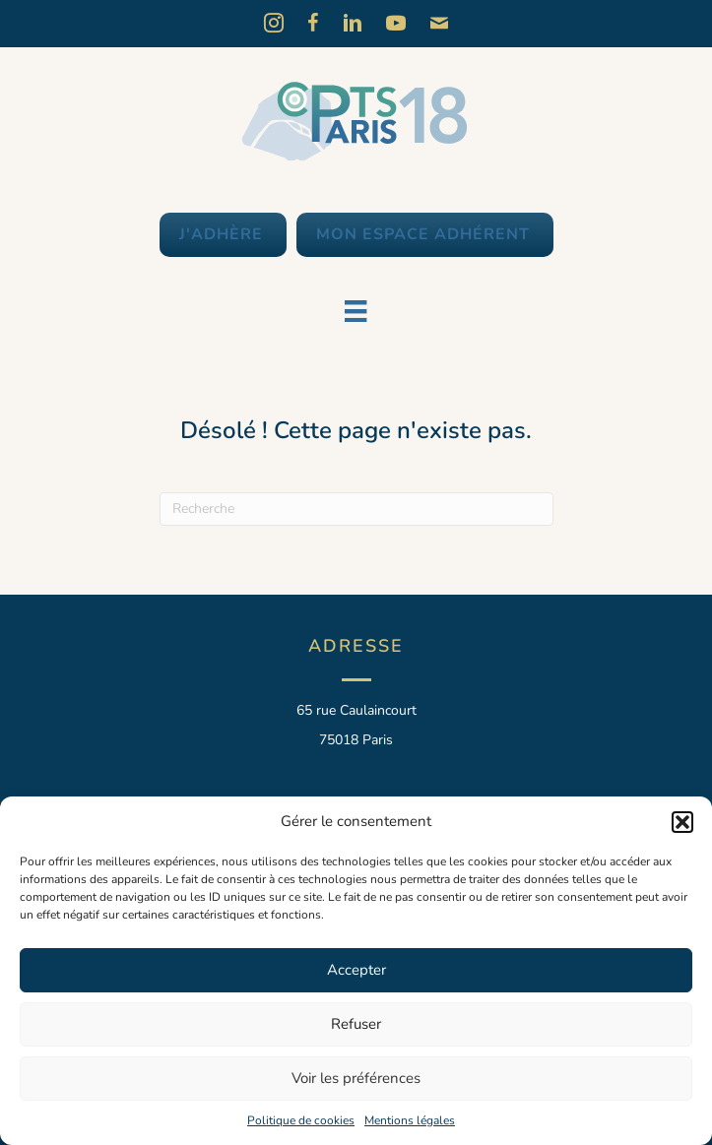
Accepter (356, 970)
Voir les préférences (356, 1078)
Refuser (356, 1024)
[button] (682, 822)
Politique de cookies (301, 1120)
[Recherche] (356, 509)
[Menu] (355, 311)
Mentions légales (409, 1120)
